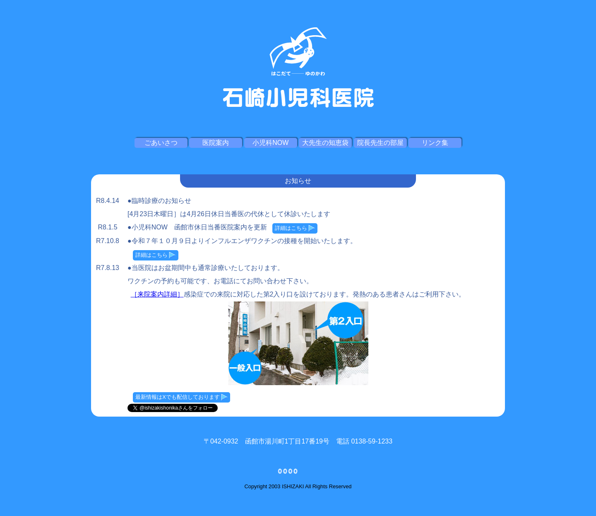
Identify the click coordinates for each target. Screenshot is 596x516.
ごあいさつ (161, 142)
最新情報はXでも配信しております (181, 397)
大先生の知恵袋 (325, 142)
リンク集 (435, 142)
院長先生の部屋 (380, 142)
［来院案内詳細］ (157, 294)
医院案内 (215, 142)
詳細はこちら (295, 228)
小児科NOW (270, 142)
